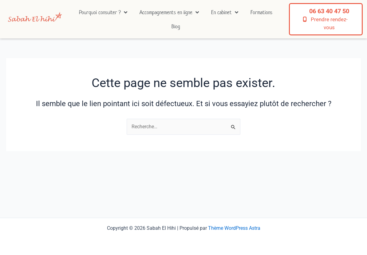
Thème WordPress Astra (234, 228)
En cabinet (224, 12)
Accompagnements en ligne (169, 12)
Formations (261, 12)
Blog (176, 26)
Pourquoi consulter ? (103, 12)
